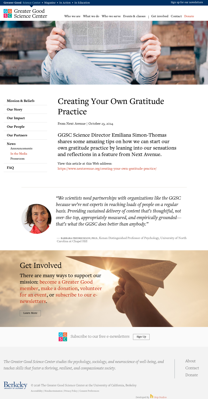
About (190, 361)
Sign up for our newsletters (187, 2)
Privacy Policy (70, 391)
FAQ (10, 167)
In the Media (18, 154)
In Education (82, 2)
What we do (91, 16)
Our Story (14, 109)
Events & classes (134, 16)
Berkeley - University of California (15, 385)
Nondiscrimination (53, 391)
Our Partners (17, 135)
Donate (189, 16)
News (11, 144)
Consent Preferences (89, 391)
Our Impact (16, 118)
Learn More (30, 313)
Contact (176, 16)
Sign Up (141, 336)
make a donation (59, 289)
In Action (65, 2)
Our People (16, 126)
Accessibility (37, 391)
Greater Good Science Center (25, 13)
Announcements (21, 148)
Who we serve (111, 16)
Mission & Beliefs (21, 101)
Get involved (159, 16)
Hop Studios (158, 397)
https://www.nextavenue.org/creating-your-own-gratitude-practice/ (107, 168)
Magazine (50, 2)
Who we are (72, 16)
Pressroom (17, 159)
